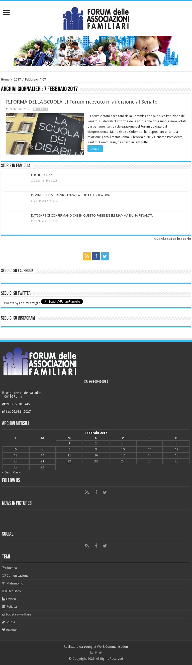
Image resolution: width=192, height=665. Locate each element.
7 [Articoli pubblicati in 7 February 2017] (42, 449)
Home (5, 79)
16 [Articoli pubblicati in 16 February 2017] (96, 455)
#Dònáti (10, 630)
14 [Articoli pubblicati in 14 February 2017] (42, 455)
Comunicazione (15, 575)
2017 (17, 79)
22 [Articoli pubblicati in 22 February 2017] (69, 461)
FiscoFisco (11, 591)
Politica (9, 606)
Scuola (42, 109)
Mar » (17, 472)
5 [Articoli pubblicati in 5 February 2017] (176, 443)
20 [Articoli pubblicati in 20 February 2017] (15, 461)
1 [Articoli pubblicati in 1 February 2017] (69, 443)
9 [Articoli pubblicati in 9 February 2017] (96, 449)
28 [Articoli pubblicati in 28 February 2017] (42, 467)
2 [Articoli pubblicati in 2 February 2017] (96, 443)
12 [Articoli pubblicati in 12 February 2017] (176, 449)
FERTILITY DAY (41, 175)
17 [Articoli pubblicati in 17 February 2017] (123, 455)
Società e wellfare (16, 614)
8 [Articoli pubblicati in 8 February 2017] (69, 449)
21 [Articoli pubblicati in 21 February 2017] (42, 461)
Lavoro (9, 599)
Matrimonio (12, 583)
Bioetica (9, 568)
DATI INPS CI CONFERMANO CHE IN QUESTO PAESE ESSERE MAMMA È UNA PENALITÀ (92, 215)
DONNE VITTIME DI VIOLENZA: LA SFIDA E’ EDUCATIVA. (71, 195)
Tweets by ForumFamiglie (22, 303)
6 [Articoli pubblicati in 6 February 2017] (16, 449)
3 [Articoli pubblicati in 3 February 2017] (123, 443)
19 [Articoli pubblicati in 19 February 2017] (176, 455)
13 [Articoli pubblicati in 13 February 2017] (15, 455)
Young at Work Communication (106, 646)
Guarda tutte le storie (172, 239)
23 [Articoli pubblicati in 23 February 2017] (96, 461)
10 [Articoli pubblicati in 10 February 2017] (123, 449)
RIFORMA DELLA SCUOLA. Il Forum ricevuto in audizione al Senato (81, 102)
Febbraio (31, 79)
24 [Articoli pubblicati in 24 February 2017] (123, 461)
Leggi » (95, 148)
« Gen (6, 472)
